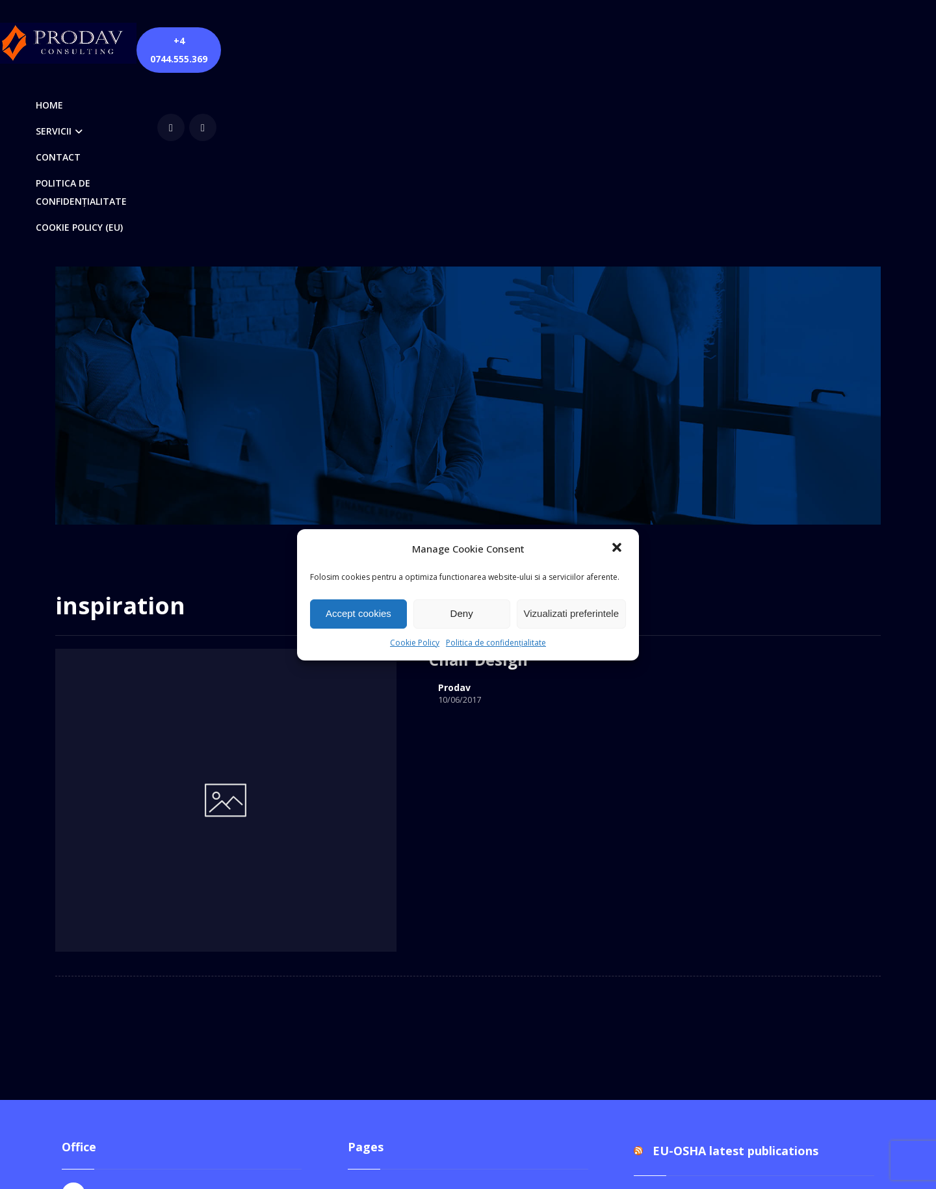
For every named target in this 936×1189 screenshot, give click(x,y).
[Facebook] (732, 41)
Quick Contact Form (408, 962)
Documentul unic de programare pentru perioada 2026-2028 (751, 896)
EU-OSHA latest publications (735, 837)
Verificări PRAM (398, 1045)
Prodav (308, 508)
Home (375, 920)
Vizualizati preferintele (571, 613)
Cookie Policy (414, 642)
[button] (618, 548)
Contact (379, 879)
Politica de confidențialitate (496, 642)
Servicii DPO (390, 1004)
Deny (461, 613)
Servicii (378, 983)
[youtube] (764, 41)
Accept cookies (358, 613)
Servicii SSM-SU (398, 1024)
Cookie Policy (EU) (404, 900)
